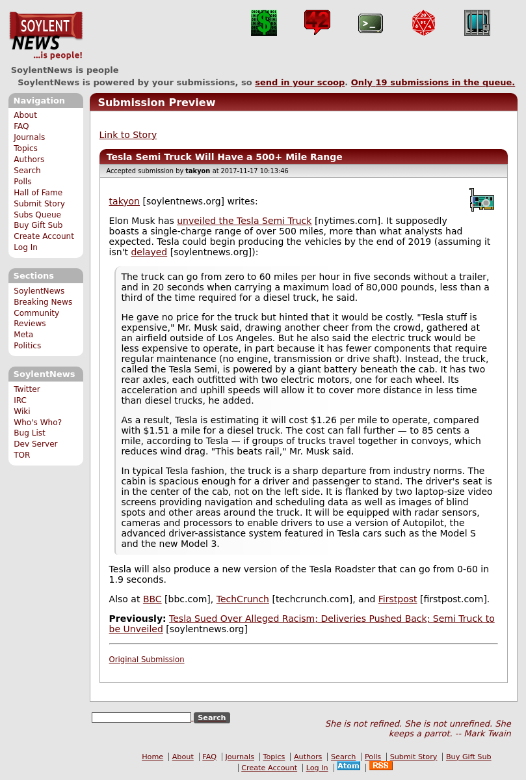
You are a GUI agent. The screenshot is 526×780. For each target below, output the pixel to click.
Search (27, 170)
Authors (29, 159)
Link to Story (128, 135)
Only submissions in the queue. (433, 82)
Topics (26, 148)
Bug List (30, 433)
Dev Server (35, 444)
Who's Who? (38, 422)
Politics (27, 345)
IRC (20, 400)
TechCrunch (243, 599)
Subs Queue (37, 214)
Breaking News (43, 302)
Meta (23, 334)
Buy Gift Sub (38, 225)
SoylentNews (45, 36)
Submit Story (39, 203)
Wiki (22, 411)
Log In (26, 247)
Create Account (44, 236)
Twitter (27, 389)
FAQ (21, 126)
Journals (29, 137)
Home (152, 757)
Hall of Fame (38, 192)
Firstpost (397, 599)
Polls (22, 181)
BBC (152, 599)
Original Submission (147, 659)
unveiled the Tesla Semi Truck (244, 221)
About (25, 115)
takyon (124, 201)
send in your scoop (300, 82)
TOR (22, 455)
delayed (149, 252)
